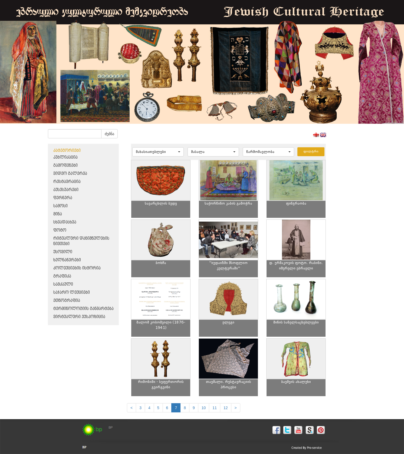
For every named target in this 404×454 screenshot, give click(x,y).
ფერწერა (62, 198)
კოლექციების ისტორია (77, 268)
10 (204, 408)
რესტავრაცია (67, 181)
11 (214, 408)
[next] (235, 407)
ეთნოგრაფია (66, 300)
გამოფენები (65, 165)
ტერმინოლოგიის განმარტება (83, 308)
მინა (57, 214)
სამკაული (63, 284)
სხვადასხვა (64, 222)
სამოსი (60, 206)
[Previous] (131, 407)
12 (226, 408)
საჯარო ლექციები (71, 292)
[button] (158, 151)
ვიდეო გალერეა (70, 173)
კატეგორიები (67, 150)
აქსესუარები (65, 190)
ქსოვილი (62, 252)
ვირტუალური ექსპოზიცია (79, 317)
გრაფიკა (62, 276)
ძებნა (109, 134)
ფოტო (59, 230)
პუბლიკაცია (65, 157)
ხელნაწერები (67, 260)
